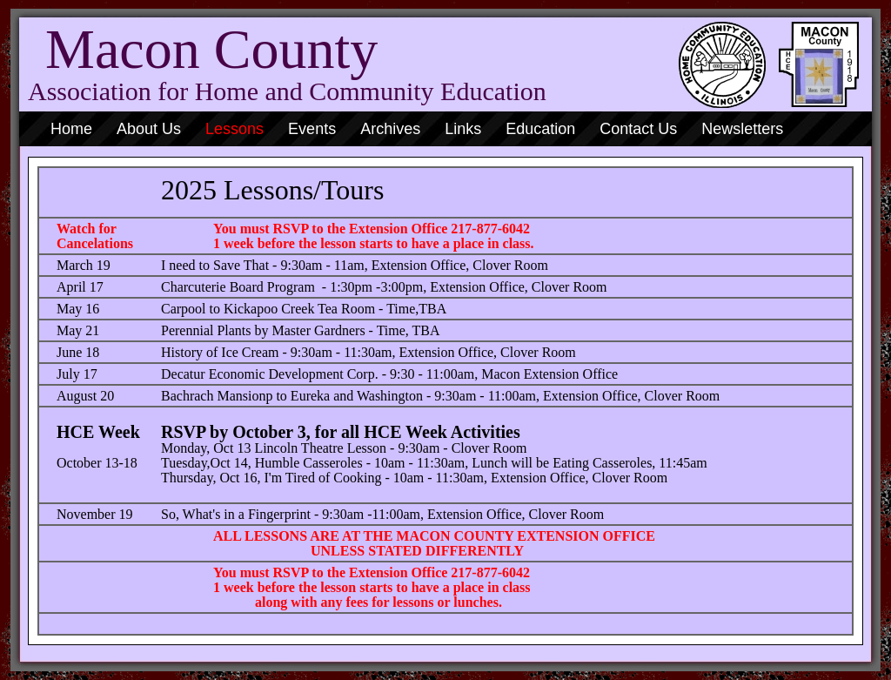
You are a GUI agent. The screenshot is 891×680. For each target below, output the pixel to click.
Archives (390, 129)
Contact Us (638, 129)
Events (312, 129)
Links (463, 129)
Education (540, 129)
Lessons (234, 129)
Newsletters (742, 129)
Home (71, 129)
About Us (149, 129)
